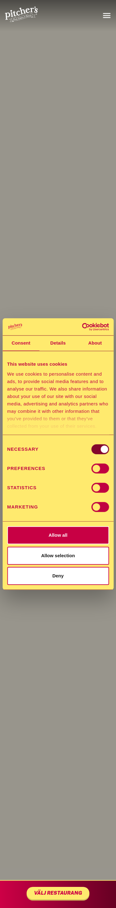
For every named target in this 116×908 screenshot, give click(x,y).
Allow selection (58, 555)
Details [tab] (58, 343)
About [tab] (95, 343)
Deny (58, 575)
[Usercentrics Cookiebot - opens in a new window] (82, 327)
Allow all (58, 535)
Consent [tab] (20, 343)
